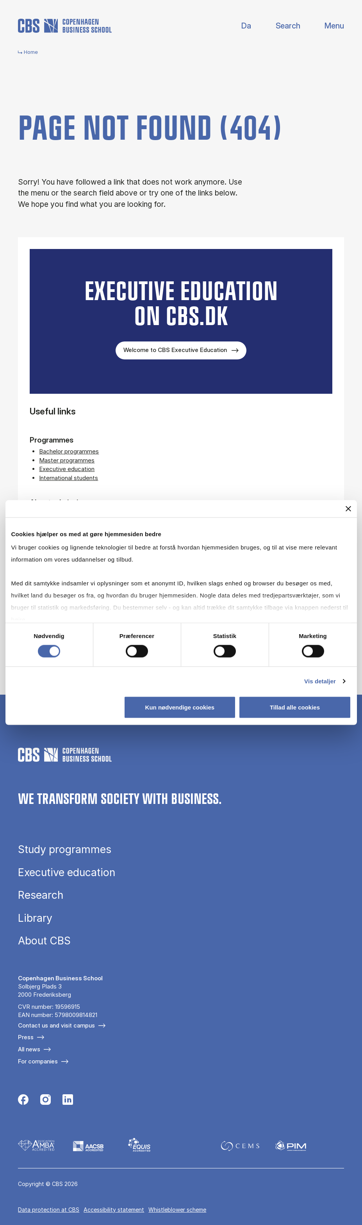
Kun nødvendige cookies (180, 707)
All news (29, 1049)
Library (35, 918)
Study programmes (64, 849)
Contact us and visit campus (56, 1025)
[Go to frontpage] (65, 26)
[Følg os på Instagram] (45, 1100)
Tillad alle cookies (295, 707)
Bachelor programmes (69, 451)
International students (68, 478)
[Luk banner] (348, 508)
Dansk (239, 26)
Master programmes (67, 460)
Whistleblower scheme (177, 1209)
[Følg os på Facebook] (23, 1100)
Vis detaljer (320, 681)
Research (40, 895)
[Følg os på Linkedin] (67, 1100)
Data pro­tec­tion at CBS (48, 1209)
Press (26, 1037)
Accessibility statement (114, 1209)
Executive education (67, 469)
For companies (38, 1061)
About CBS (44, 940)
